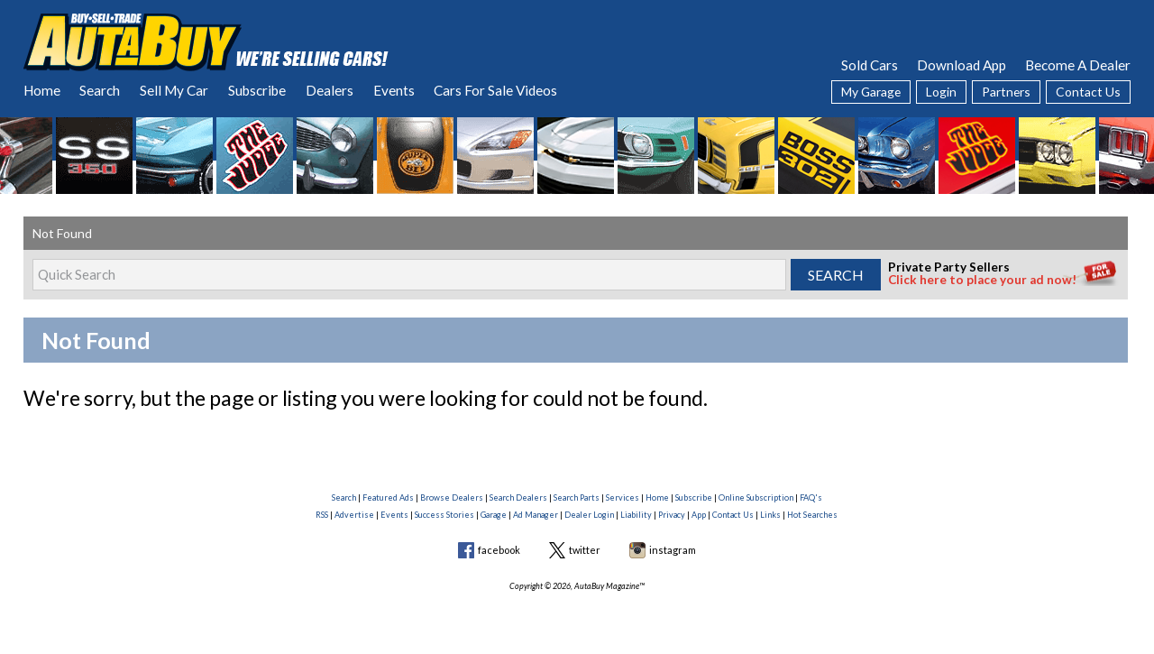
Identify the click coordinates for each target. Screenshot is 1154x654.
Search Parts (577, 497)
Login (941, 91)
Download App (961, 65)
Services (622, 497)
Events (394, 90)
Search (99, 90)
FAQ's (811, 497)
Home (41, 90)
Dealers (329, 90)
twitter (584, 550)
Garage (494, 515)
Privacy (671, 515)
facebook (499, 550)
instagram (672, 550)
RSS (322, 515)
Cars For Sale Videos (495, 90)
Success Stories (444, 515)
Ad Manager (535, 515)
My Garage (871, 91)
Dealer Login (589, 515)
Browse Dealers (451, 497)
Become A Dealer (1078, 65)
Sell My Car (174, 90)
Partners (1006, 91)
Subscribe (257, 90)
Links (770, 515)
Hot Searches (812, 515)
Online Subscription (756, 497)
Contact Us (1088, 91)
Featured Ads (388, 497)
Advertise (354, 515)
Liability (636, 515)
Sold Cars (869, 65)
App (698, 515)
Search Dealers (518, 497)
